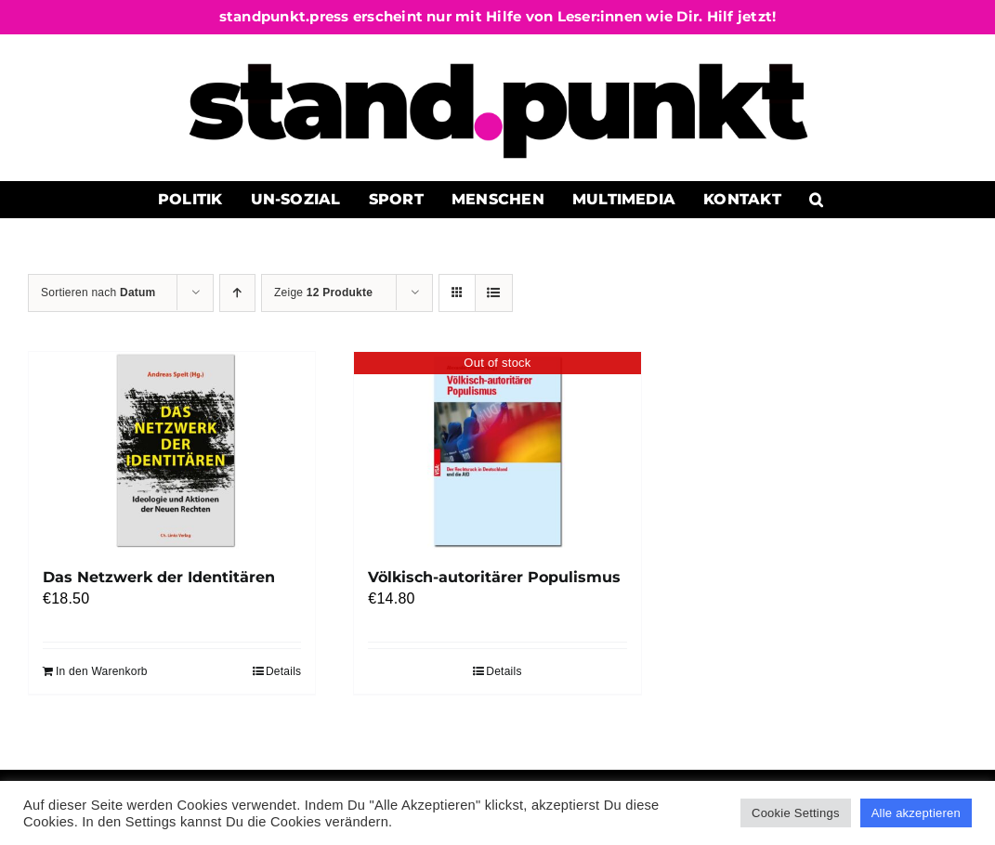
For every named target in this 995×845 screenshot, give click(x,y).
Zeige (323, 292)
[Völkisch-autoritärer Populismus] (497, 451)
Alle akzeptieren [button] (916, 813)
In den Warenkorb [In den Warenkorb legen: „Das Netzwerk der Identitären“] (102, 671)
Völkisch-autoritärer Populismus (494, 577)
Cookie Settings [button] (796, 813)
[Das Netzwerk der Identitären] (172, 451)
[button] (816, 199)
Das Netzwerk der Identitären (159, 577)
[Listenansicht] (494, 293)
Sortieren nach (98, 292)
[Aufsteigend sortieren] (237, 293)
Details (283, 671)
